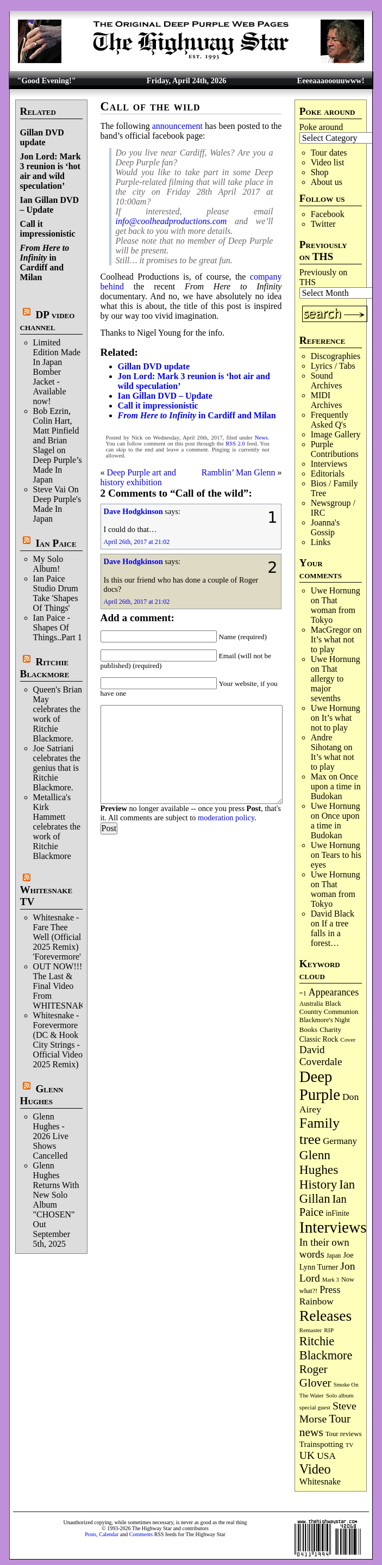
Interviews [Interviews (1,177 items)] (333, 1227)
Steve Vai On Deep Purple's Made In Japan (57, 504)
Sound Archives (326, 380)
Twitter (323, 223)
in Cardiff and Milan (45, 262)
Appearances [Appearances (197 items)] (334, 992)
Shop (320, 172)
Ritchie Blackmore (45, 667)
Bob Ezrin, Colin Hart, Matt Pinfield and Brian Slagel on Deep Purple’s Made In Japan (57, 445)
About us (326, 182)
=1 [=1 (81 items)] (302, 993)
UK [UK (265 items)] (307, 1455)
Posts (90, 1534)
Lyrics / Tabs (333, 365)
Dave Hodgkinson (133, 511)
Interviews (329, 463)
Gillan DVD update (42, 137)
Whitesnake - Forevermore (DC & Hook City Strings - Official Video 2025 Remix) (58, 1040)
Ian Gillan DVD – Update (49, 204)
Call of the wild (151, 106)
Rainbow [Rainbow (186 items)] (316, 1301)
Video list (328, 162)
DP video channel (47, 320)
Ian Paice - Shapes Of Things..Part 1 (57, 627)
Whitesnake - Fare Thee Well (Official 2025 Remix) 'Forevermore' (57, 937)
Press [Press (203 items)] (330, 1289)
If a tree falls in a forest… (330, 933)
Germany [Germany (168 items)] (340, 1141)
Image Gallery (336, 434)
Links (320, 542)
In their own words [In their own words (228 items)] (324, 1248)
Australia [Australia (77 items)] (311, 1003)
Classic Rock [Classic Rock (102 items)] (318, 1039)
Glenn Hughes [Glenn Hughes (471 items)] (318, 1162)
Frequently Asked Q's (329, 419)
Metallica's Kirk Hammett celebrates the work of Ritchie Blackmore (57, 827)
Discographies (336, 356)
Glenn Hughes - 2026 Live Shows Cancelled (50, 1136)
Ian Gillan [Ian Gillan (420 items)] (327, 1191)
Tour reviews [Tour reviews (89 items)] (343, 1434)
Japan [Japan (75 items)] (334, 1255)
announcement (177, 126)
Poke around (321, 127)
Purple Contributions (335, 449)
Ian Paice (55, 543)
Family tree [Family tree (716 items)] (319, 1131)
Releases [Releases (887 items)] (325, 1315)
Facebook (328, 214)
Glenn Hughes (42, 1094)
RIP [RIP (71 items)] (329, 1330)
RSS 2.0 (235, 444)
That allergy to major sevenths (327, 683)
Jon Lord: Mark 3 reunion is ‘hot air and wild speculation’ (50, 171)
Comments (141, 1534)
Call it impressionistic (48, 228)
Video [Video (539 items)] (315, 1469)
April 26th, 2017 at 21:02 (137, 542)
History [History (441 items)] (318, 1184)
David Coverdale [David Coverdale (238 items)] (320, 1055)
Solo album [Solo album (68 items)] (340, 1395)
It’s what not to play (332, 644)
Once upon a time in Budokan (336, 786)
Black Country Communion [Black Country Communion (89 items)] (329, 1008)
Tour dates (329, 152)
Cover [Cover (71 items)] (347, 1039)
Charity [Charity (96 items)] (330, 1029)
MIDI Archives (326, 400)
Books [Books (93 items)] (308, 1029)
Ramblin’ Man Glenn (238, 472)
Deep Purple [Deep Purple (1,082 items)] (319, 1085)
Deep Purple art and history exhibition (139, 477)
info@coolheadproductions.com (171, 221)
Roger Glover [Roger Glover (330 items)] (315, 1376)
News (261, 438)
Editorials (328, 473)
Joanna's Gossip (325, 527)
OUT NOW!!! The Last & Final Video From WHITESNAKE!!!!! (69, 986)
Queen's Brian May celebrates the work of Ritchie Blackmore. (57, 714)
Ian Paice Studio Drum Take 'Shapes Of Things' (55, 593)
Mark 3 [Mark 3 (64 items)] (330, 1280)
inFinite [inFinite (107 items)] (337, 1213)
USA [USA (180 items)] (326, 1456)
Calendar (108, 1534)
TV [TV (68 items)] (350, 1445)
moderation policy (226, 817)
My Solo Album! (48, 563)
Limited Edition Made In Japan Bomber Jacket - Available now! (57, 372)
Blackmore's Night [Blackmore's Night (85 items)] (324, 1020)
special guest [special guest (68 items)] (314, 1407)
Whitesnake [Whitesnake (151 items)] (320, 1481)
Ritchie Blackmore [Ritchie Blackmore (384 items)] (325, 1348)
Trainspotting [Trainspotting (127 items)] (321, 1444)
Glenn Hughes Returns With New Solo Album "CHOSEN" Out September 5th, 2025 (56, 1204)
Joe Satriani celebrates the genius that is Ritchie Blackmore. (57, 768)
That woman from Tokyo (333, 610)
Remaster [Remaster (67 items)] (310, 1330)
